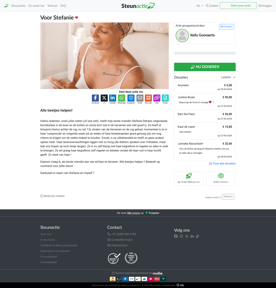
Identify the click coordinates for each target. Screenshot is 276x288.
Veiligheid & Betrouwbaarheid (58, 245)
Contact (227, 26)
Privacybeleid (48, 256)
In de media (47, 239)
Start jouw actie (241, 5)
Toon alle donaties (222, 163)
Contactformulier (120, 239)
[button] (212, 5)
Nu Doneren (205, 67)
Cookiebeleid (48, 262)
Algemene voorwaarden (55, 251)
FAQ (63, 5)
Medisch (228, 196)
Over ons (45, 234)
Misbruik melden (52, 196)
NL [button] (199, 5)
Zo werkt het (37, 5)
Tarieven (52, 5)
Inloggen (265, 5)
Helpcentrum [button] (117, 245)
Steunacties (18, 5)
